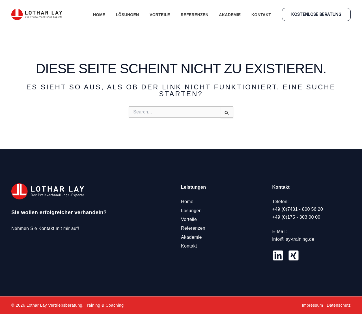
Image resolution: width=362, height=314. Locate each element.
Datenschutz (339, 305)
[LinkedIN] (278, 255)
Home (111, 14)
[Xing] (293, 255)
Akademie (233, 14)
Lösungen (137, 14)
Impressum (312, 305)
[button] (316, 14)
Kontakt (262, 14)
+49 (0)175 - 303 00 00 (296, 216)
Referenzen (200, 14)
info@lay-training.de (293, 239)
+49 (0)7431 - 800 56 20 (297, 209)
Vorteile (167, 14)
